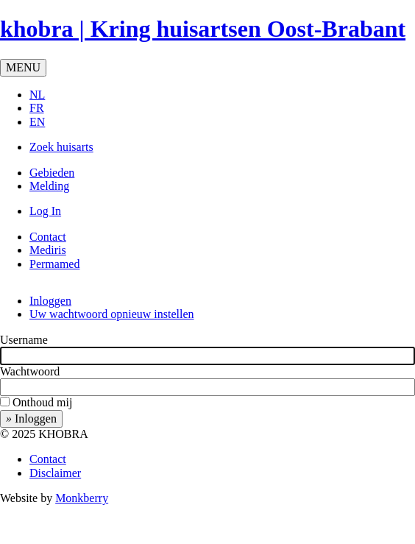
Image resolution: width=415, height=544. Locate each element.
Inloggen (50, 300)
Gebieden (51, 172)
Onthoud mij (42, 402)
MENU (23, 67)
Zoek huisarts (61, 147)
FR (36, 108)
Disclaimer (55, 473)
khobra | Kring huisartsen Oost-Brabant (202, 28)
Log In (45, 211)
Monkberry (81, 498)
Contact (47, 236)
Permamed (54, 264)
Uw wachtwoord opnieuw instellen (111, 314)
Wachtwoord (30, 371)
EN (37, 122)
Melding (49, 186)
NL (37, 94)
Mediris (47, 250)
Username (24, 339)
